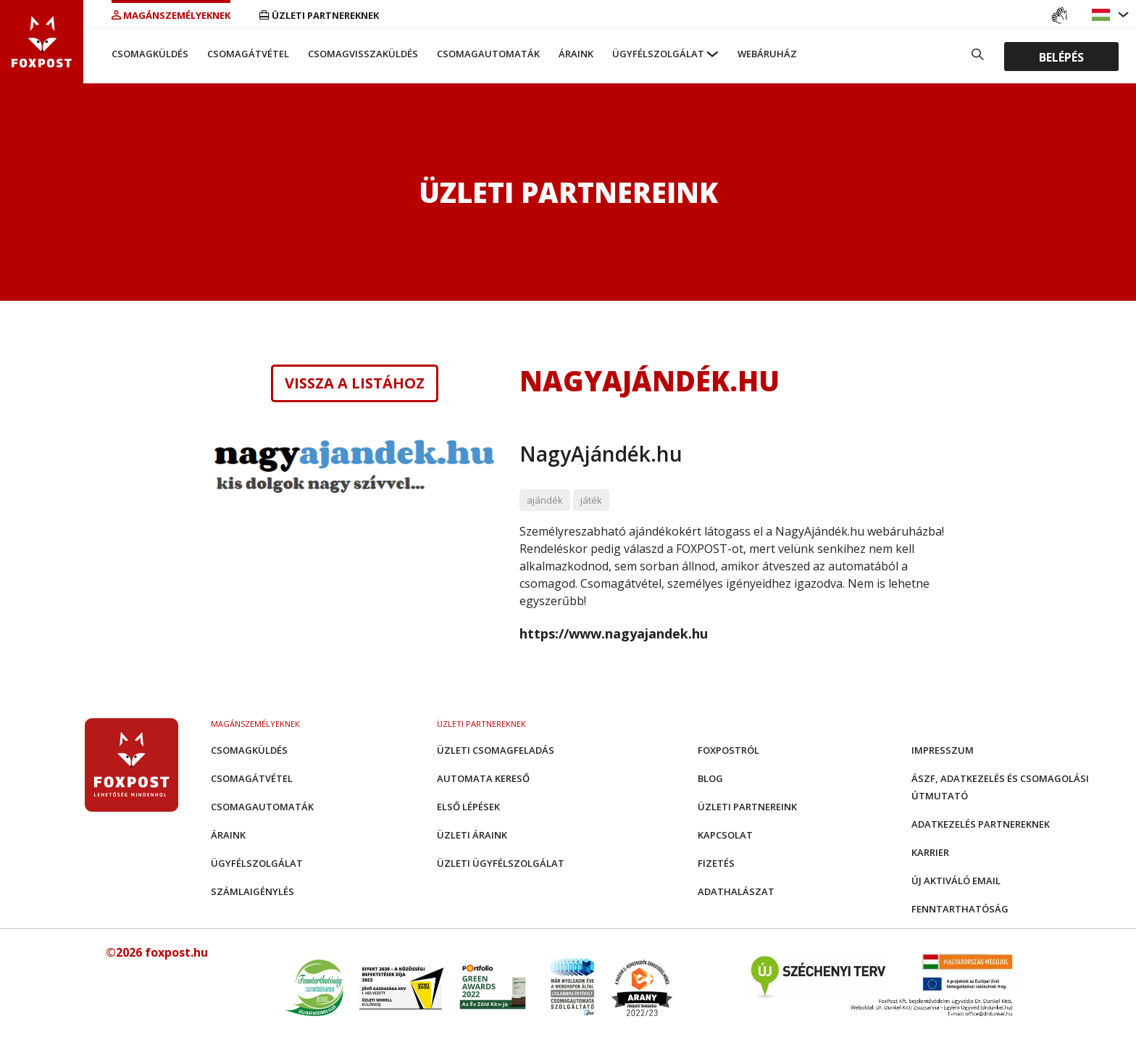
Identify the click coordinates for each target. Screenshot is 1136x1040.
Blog (710, 778)
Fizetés (716, 863)
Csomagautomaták (488, 53)
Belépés (1061, 56)
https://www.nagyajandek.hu (613, 633)
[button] (1102, 15)
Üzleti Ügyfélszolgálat (500, 863)
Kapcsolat (725, 834)
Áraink (576, 53)
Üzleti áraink (472, 834)
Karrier (930, 852)
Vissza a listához (354, 383)
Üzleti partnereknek (319, 15)
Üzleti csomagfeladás (495, 750)
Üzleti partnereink (747, 806)
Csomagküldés (150, 53)
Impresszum (942, 750)
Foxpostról (728, 750)
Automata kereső (483, 778)
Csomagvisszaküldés (363, 53)
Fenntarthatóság (959, 908)
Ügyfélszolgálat (658, 53)
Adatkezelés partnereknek (980, 824)
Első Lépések (468, 806)
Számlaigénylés (252, 891)
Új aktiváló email (956, 880)
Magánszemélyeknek (171, 15)
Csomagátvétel (248, 53)
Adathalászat (736, 891)
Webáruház (767, 53)
